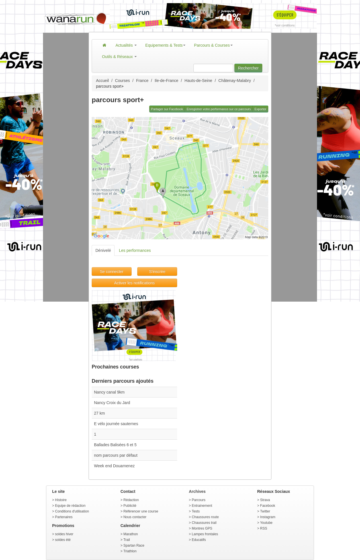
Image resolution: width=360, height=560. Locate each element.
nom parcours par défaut (116, 455)
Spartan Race (133, 545)
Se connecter (112, 271)
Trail (126, 540)
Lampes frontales (205, 534)
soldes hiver (64, 534)
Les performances (135, 250)
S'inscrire (157, 271)
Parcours (198, 500)
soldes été (63, 540)
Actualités (126, 45)
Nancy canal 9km (109, 392)
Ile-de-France (166, 80)
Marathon (130, 534)
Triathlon (129, 551)
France (142, 80)
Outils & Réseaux (119, 56)
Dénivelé (103, 250)
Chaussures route (205, 517)
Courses (122, 80)
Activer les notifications (134, 283)
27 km (99, 413)
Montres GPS (202, 528)
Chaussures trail (204, 523)
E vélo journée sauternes (116, 423)
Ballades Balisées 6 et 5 (115, 444)
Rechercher (248, 68)
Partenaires (63, 517)
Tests (196, 511)
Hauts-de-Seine (198, 80)
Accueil (102, 80)
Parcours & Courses (213, 45)
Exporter (260, 109)
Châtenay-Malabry (234, 80)
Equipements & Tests (165, 45)
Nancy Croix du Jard (112, 402)
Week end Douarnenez (114, 466)
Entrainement (202, 506)
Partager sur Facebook (167, 109)
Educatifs (199, 540)
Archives (197, 491)
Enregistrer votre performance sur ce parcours (219, 109)
